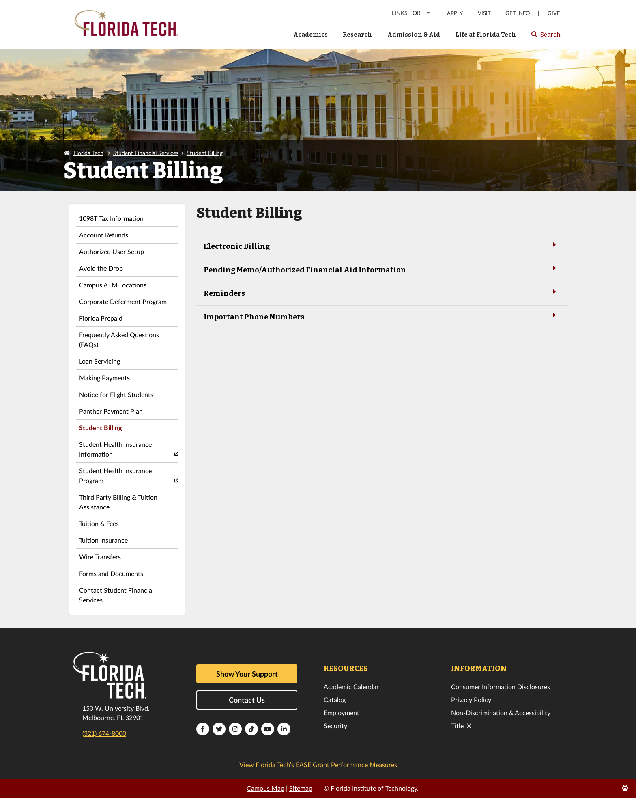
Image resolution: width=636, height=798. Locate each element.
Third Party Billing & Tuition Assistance (118, 502)
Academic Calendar (351, 686)
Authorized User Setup (111, 251)
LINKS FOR (411, 12)
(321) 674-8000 (104, 733)
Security (335, 725)
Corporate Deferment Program (123, 301)
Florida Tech (88, 152)
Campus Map (265, 788)
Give (554, 13)
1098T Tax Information (111, 218)
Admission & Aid (413, 34)
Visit (484, 13)
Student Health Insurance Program (115, 475)
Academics (310, 34)
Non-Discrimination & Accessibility (500, 712)
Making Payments (104, 378)
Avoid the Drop (101, 268)
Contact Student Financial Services (116, 595)
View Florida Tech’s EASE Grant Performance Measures (318, 764)
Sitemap (300, 788)
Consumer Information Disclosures (500, 686)
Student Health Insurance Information (115, 449)
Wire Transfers (100, 557)
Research (357, 34)
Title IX (461, 725)
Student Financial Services (145, 152)
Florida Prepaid (100, 318)
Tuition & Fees (99, 523)
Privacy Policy (471, 699)
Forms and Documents (111, 573)
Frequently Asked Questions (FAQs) (119, 339)
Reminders (381, 293)
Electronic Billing (381, 246)
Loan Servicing (99, 361)
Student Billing (205, 152)
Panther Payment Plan (111, 411)
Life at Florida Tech (486, 34)
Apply (455, 13)
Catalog (335, 699)
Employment (341, 712)
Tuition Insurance (103, 540)
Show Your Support (247, 673)
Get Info (517, 13)
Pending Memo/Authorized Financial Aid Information (381, 269)
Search (545, 37)
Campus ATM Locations (112, 285)
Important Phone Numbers (381, 316)
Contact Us (247, 699)
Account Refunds (103, 235)
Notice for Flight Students (116, 394)
